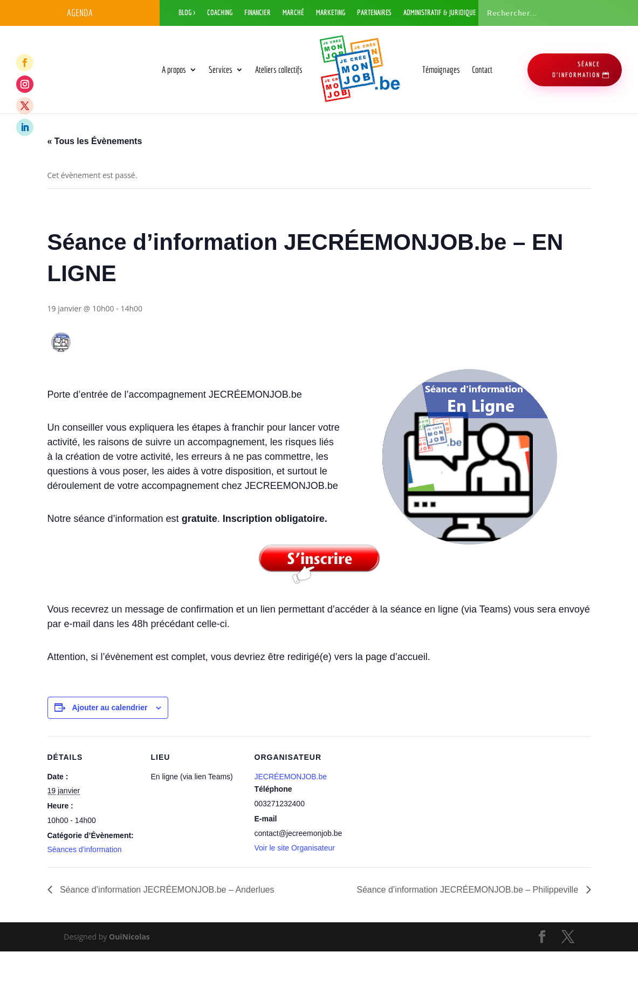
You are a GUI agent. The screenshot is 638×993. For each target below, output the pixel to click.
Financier (257, 13)
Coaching (219, 13)
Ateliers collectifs (279, 69)
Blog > (187, 13)
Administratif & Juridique (439, 13)
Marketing (330, 13)
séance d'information (576, 69)
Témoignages (441, 69)
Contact (482, 69)
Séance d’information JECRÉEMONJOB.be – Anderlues (166, 931)
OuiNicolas (129, 978)
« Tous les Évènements (94, 182)
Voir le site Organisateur (295, 890)
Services (220, 69)
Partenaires (374, 13)
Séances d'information (84, 891)
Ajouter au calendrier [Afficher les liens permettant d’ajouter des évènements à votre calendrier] (109, 749)
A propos (174, 69)
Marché (293, 13)
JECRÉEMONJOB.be (291, 818)
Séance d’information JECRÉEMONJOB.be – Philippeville (468, 931)
